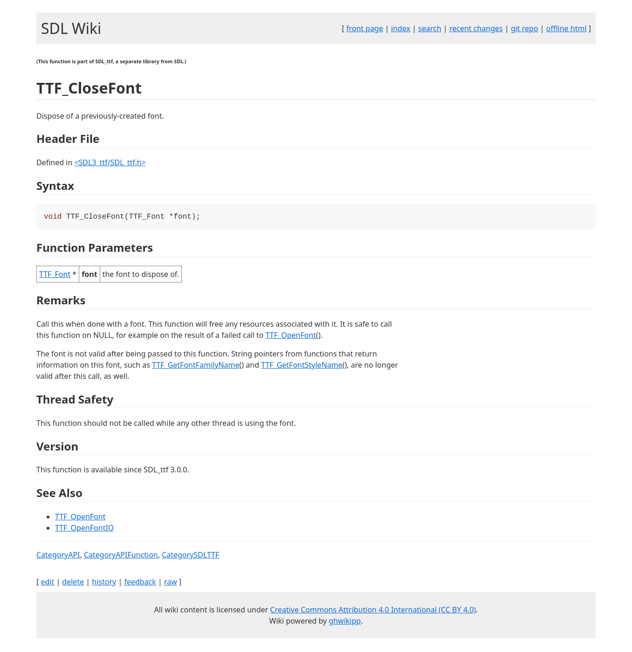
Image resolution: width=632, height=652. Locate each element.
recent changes (476, 28)
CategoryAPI (58, 556)
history (104, 583)
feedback (140, 583)
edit (47, 583)
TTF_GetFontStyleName (302, 366)
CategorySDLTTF (190, 556)
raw (170, 583)
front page (364, 28)
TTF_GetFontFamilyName (195, 366)
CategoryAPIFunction (121, 556)
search (429, 28)
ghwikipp (345, 622)
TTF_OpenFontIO (84, 529)
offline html (566, 28)
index (400, 28)
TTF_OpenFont (291, 336)
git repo (524, 28)
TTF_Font (54, 275)
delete (73, 583)
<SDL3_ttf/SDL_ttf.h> (109, 162)
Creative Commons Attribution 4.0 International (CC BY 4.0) (373, 610)
